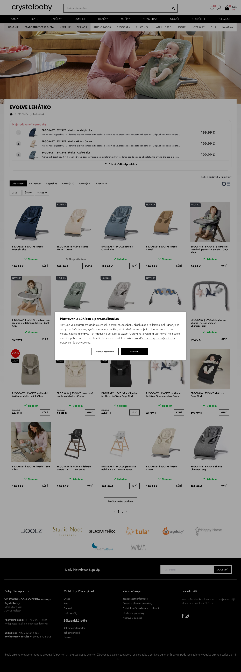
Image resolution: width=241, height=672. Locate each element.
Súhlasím (134, 351)
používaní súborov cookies (75, 342)
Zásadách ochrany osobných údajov (154, 338)
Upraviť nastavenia (105, 351)
